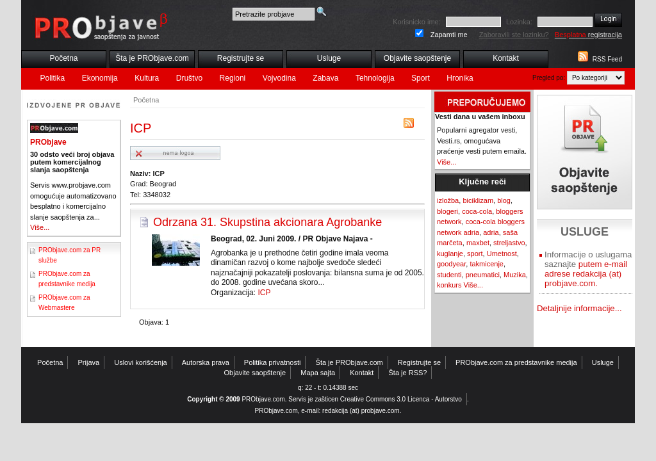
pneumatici (483, 275)
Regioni (233, 78)
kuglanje (450, 253)
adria (490, 232)
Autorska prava (205, 362)
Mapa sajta (317, 372)
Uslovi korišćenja (140, 362)
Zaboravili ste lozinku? (514, 34)
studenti (449, 275)
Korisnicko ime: (417, 22)
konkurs (449, 285)
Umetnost (502, 253)
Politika (52, 78)
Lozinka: (519, 22)
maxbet (477, 243)
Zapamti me (449, 34)
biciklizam (478, 200)
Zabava (325, 78)
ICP (264, 292)
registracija (588, 34)
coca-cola (477, 211)
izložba (448, 200)
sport (474, 253)
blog (504, 200)
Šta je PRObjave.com (152, 58)
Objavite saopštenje (417, 58)
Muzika (515, 275)
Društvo (189, 78)
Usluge (329, 58)
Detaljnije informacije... (579, 308)
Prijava (89, 362)
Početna (63, 58)
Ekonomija (100, 78)
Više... (39, 227)
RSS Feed (607, 59)
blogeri (447, 211)
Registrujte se (240, 58)
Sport (420, 78)
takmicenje (487, 264)
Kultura (147, 78)
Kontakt (506, 58)
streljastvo (509, 243)
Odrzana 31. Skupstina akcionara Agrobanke (267, 222)
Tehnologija (375, 78)
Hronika (460, 78)
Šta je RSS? (408, 372)
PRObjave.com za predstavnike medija (516, 362)
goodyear (451, 264)
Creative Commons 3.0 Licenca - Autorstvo (401, 399)
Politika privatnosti (272, 362)
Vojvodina (279, 78)
